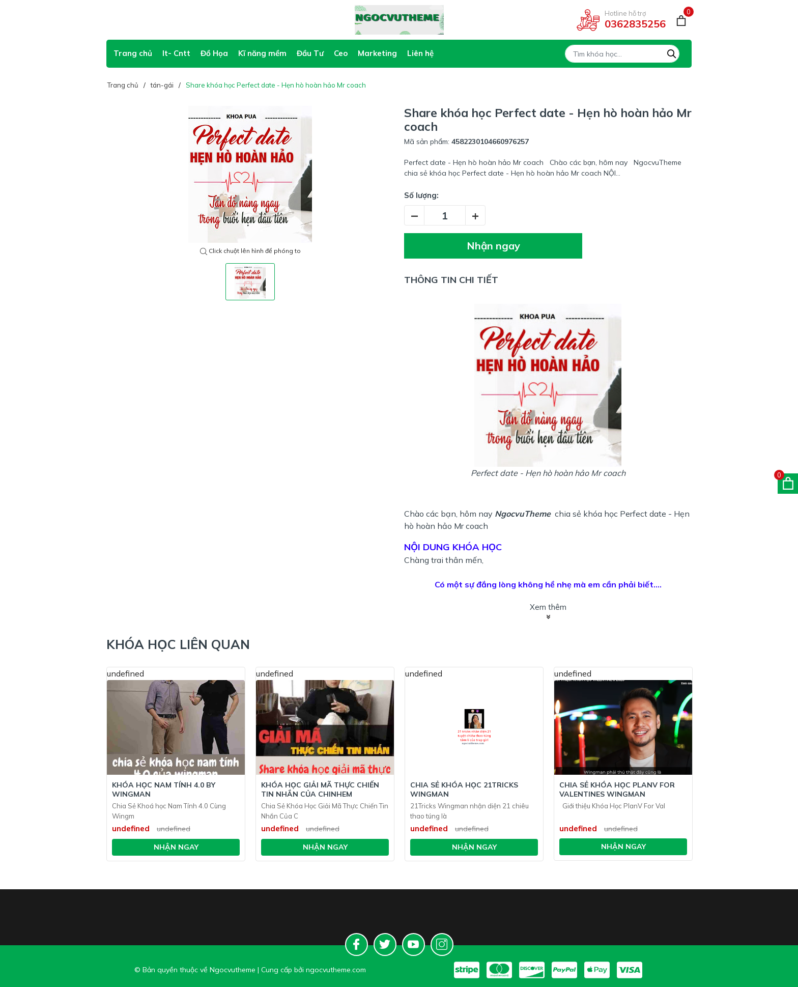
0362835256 (635, 23)
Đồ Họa (214, 53)
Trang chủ (132, 53)
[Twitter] (385, 944)
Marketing (377, 53)
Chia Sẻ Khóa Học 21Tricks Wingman (464, 789)
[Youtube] (413, 944)
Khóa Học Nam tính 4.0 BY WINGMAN (163, 789)
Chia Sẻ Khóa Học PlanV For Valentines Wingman (617, 789)
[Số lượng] (444, 215)
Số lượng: (421, 195)
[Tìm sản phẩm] (622, 54)
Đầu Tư (310, 53)
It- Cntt (176, 53)
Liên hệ (420, 53)
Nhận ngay (493, 245)
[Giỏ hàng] (681, 20)
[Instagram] (442, 944)
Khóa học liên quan (178, 644)
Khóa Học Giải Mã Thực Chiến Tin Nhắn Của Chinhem (320, 789)
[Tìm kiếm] (672, 52)
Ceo (341, 53)
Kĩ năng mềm (262, 53)
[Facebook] (356, 944)
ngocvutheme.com (336, 969)
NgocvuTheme (523, 514)
